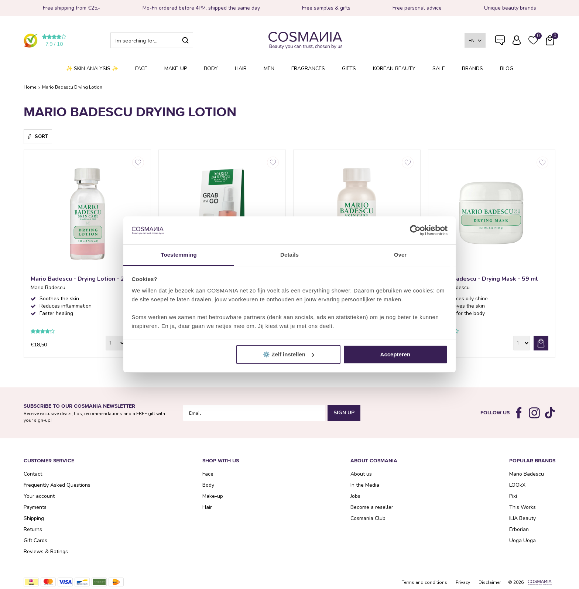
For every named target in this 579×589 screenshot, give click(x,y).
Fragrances (308, 68)
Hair (241, 68)
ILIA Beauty (522, 518)
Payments (35, 507)
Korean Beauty (394, 68)
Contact (33, 473)
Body (211, 68)
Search (185, 40)
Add (541, 343)
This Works (522, 507)
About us (361, 473)
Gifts (349, 68)
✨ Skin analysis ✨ (92, 68)
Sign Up (343, 412)
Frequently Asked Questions (500, 45)
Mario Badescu (526, 473)
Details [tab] (289, 254)
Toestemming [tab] (179, 254)
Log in (516, 40)
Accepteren (395, 354)
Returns (33, 529)
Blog (506, 68)
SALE (438, 68)
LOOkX (517, 485)
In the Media (364, 485)
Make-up (175, 68)
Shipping (34, 518)
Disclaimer (490, 582)
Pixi (513, 496)
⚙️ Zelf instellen (288, 354)
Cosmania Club (368, 518)
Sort (41, 136)
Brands (472, 68)
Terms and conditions (424, 582)
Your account (39, 496)
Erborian (519, 529)
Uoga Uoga (522, 540)
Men (269, 68)
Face (141, 68)
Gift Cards (35, 540)
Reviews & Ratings (46, 551)
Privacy (463, 582)
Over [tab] (400, 254)
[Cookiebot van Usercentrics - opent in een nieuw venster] (415, 230)
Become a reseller (371, 507)
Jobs (355, 496)
